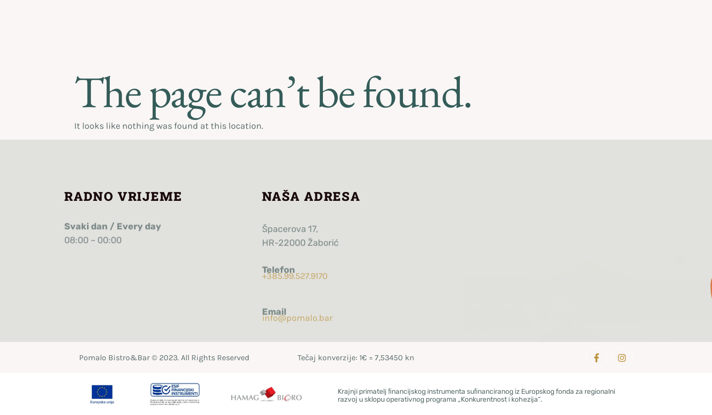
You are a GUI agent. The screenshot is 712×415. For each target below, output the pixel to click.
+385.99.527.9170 (295, 271)
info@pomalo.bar (297, 313)
